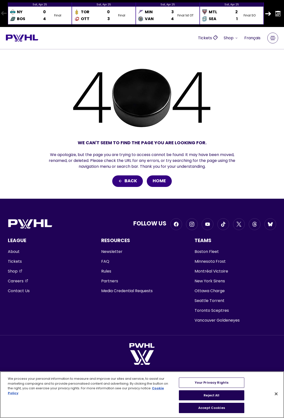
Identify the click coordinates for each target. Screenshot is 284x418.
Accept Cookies (211, 407)
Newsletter (112, 251)
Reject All (211, 395)
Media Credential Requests (127, 291)
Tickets (15, 261)
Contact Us (19, 291)
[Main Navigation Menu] (272, 38)
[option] (40, 13)
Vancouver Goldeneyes (217, 320)
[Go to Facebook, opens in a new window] (176, 224)
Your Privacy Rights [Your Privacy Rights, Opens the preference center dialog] (211, 382)
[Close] (276, 394)
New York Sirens (210, 281)
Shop (231, 38)
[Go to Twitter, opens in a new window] (239, 224)
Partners (109, 281)
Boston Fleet (207, 251)
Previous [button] (3, 13)
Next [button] (268, 13)
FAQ (105, 261)
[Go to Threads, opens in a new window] (254, 224)
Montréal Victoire (211, 271)
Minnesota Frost (210, 261)
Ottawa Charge (210, 291)
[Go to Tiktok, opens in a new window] (223, 224)
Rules (106, 271)
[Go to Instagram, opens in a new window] (192, 224)
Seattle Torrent (209, 300)
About (14, 251)
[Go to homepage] (22, 38)
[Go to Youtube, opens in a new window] (207, 224)
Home (159, 181)
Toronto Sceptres (212, 310)
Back (127, 181)
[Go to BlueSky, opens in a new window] (270, 224)
